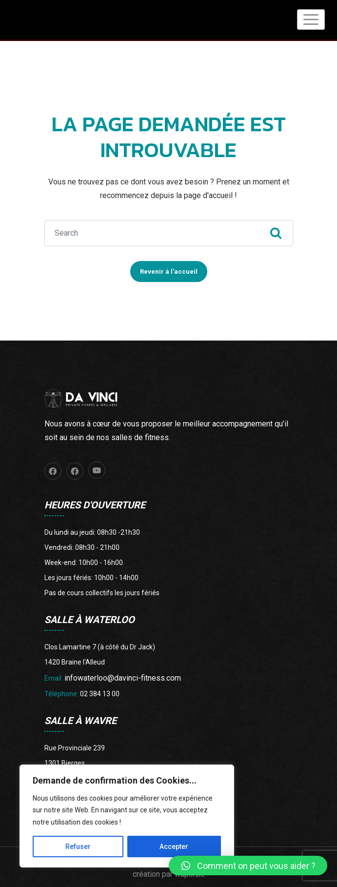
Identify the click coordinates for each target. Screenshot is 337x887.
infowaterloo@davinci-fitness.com (122, 675)
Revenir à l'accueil (169, 268)
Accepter (173, 846)
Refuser (78, 846)
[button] (248, 865)
